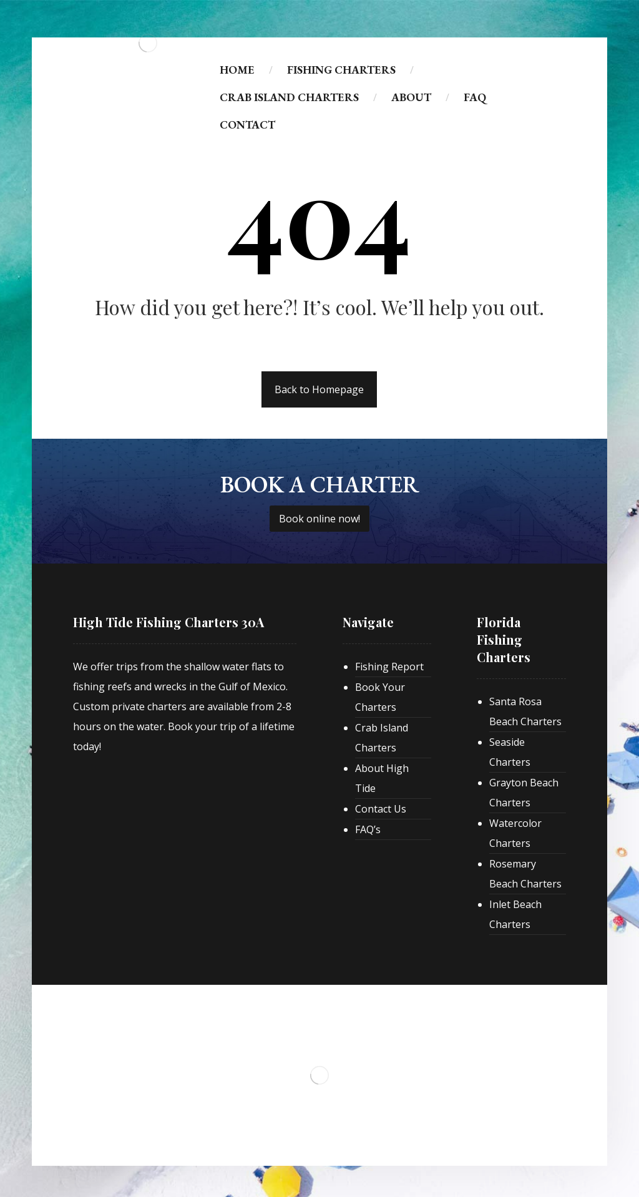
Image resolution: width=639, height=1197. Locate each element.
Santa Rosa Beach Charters (525, 711)
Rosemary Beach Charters (525, 874)
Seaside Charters (509, 752)
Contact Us (380, 809)
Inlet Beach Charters (515, 914)
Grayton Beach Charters (524, 792)
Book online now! (319, 518)
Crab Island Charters (381, 738)
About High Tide (382, 778)
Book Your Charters (380, 697)
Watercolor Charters (515, 833)
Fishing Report (389, 666)
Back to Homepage (319, 389)
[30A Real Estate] (166, 769)
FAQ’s (368, 829)
